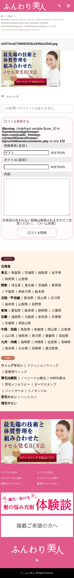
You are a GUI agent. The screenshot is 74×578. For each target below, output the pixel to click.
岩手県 (56, 272)
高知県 (63, 335)
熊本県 (9, 348)
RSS (37, 560)
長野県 (36, 304)
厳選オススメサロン (11, 483)
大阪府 (29, 316)
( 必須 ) (15, 145)
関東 (4, 285)
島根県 (39, 329)
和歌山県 (24, 323)
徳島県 (23, 335)
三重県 (56, 310)
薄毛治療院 (9, 378)
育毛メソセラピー (17, 384)
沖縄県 (39, 342)
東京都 (29, 285)
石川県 (55, 298)
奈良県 (43, 316)
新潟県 (28, 298)
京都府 (9, 323)
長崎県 (66, 342)
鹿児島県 (51, 348)
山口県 (9, 335)
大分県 (23, 348)
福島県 (43, 272)
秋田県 (9, 279)
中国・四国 (9, 329)
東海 (4, 310)
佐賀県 (52, 342)
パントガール (14, 390)
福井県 (9, 304)
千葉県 (9, 291)
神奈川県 (24, 291)
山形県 (23, 279)
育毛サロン (9, 397)
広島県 (66, 329)
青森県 (16, 272)
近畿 (4, 316)
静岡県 (43, 310)
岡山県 (52, 329)
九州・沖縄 (9, 342)
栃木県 (39, 291)
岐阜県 (29, 310)
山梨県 (23, 304)
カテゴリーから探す (11, 478)
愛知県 (16, 310)
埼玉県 (16, 285)
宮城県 (29, 272)
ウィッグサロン (12, 365)
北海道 (5, 266)
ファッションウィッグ (43, 365)
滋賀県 (16, 316)
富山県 (42, 298)
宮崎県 (36, 348)
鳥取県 (25, 329)
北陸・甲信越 (10, 298)
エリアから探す (9, 472)
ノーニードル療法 (33, 378)
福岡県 (25, 342)
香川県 (36, 335)
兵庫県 (56, 316)
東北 (4, 272)
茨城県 (43, 285)
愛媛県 (50, 335)
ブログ (10, 16)
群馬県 (56, 285)
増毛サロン (9, 403)
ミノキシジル (37, 390)
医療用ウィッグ (16, 371)
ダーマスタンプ (45, 384)
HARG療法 (57, 378)
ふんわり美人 (29, 573)
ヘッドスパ (29, 397)
